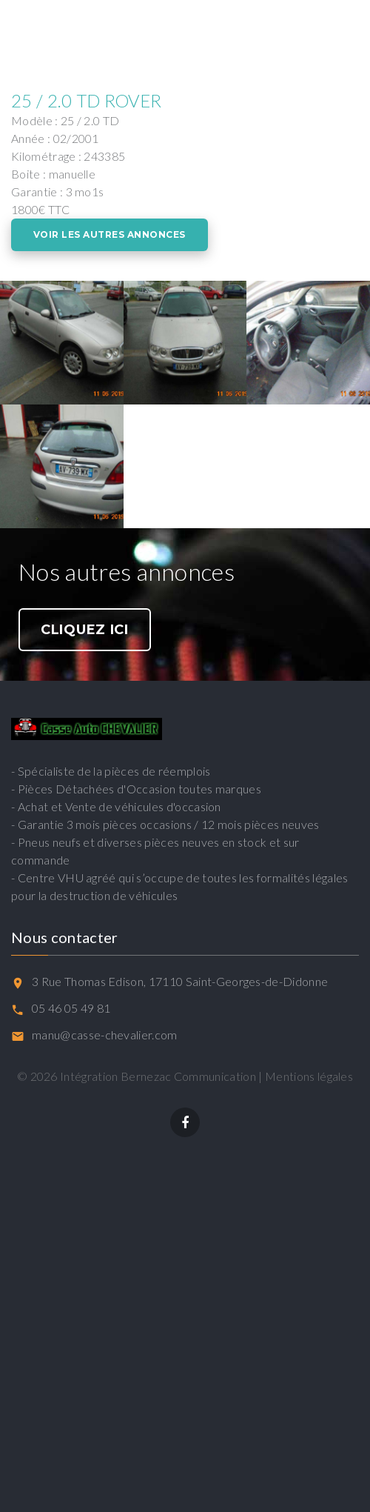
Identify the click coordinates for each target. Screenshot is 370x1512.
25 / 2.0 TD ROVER (86, 100)
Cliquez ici (85, 630)
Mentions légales (309, 1076)
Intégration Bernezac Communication (158, 1076)
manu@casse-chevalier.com (105, 1035)
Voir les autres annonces (109, 234)
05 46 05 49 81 (71, 1008)
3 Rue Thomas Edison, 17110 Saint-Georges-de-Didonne (180, 981)
